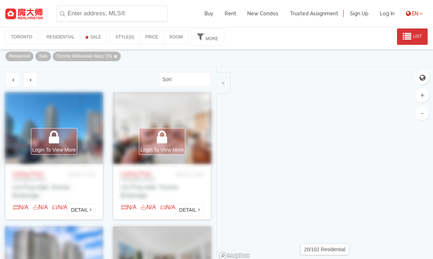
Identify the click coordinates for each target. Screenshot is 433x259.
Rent (230, 13)
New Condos (262, 13)
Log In (387, 13)
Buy (209, 13)
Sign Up (359, 13)
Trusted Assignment (314, 13)
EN (414, 13)
